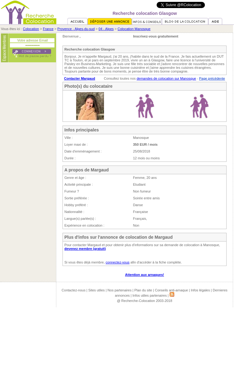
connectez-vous (117, 262)
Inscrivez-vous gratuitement (155, 36)
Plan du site (143, 290)
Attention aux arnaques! (144, 275)
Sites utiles (96, 290)
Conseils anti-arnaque (171, 290)
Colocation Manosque (134, 29)
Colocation (31, 29)
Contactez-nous (73, 290)
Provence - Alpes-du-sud (75, 29)
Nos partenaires (119, 290)
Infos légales (200, 290)
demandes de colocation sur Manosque (166, 78)
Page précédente (212, 78)
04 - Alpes (106, 29)
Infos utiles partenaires (149, 295)
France (48, 29)
